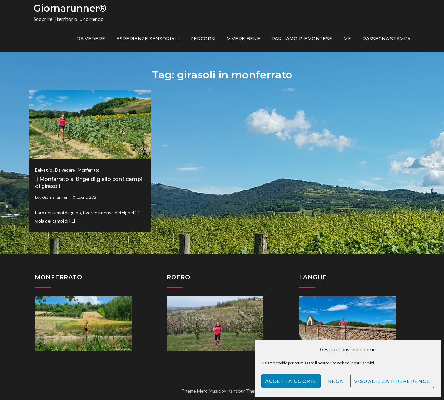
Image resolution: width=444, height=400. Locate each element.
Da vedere (90, 39)
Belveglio (43, 170)
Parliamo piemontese (301, 39)
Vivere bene (243, 39)
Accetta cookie (291, 381)
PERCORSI (203, 39)
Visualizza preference (392, 381)
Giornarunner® (70, 8)
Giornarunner (55, 197)
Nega (335, 381)
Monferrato (89, 170)
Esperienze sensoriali (147, 39)
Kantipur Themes (245, 391)
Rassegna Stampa (386, 39)
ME (347, 39)
